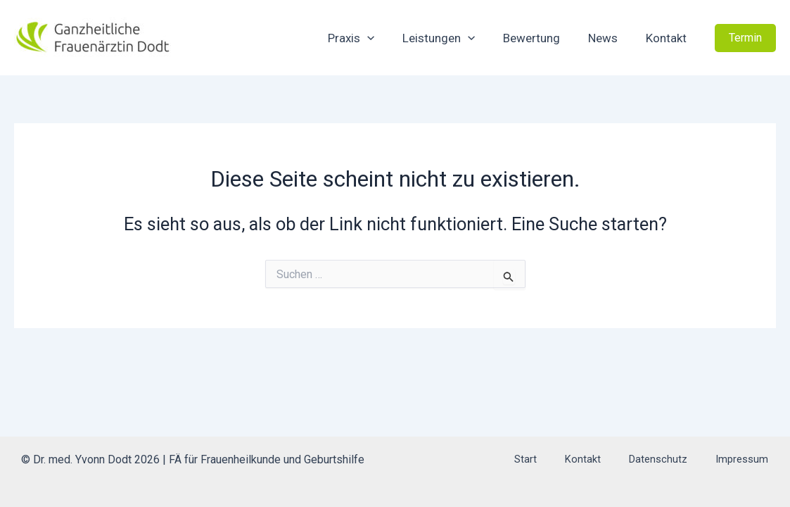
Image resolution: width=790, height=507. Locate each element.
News (609, 38)
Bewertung (542, 38)
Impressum (754, 459)
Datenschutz (684, 459)
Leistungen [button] (453, 38)
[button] (386, 38)
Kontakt (668, 38)
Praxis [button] (370, 38)
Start (581, 459)
